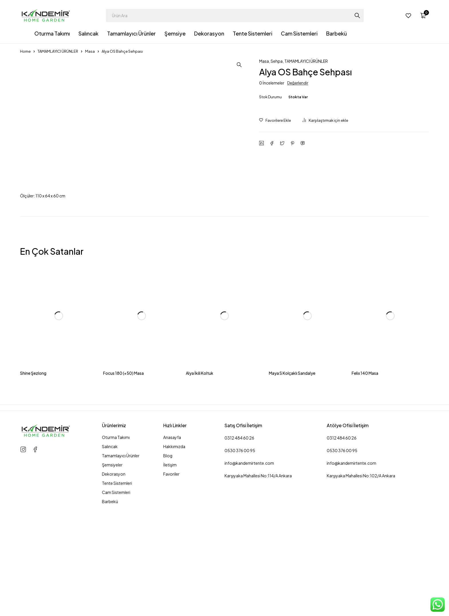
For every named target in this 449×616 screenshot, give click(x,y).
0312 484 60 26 (239, 549)
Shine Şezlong (33, 484)
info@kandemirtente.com (249, 574)
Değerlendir (297, 83)
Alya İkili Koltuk (199, 484)
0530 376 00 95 (239, 562)
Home (25, 51)
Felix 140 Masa (365, 484)
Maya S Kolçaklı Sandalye (292, 484)
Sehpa (277, 61)
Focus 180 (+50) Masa (123, 484)
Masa (90, 51)
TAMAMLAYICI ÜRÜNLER (58, 51)
